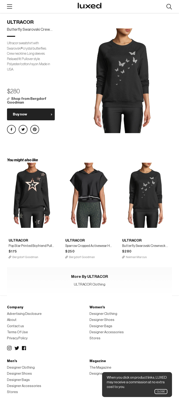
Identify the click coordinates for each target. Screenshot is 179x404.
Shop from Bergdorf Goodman (26, 100)
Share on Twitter (23, 129)
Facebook (24, 348)
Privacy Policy (17, 338)
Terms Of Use (17, 332)
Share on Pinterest (34, 129)
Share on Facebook (11, 129)
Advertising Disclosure (24, 314)
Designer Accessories (107, 332)
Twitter (16, 348)
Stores (95, 338)
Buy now (20, 114)
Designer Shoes (102, 320)
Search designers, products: (169, 7)
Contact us (15, 326)
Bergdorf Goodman (25, 257)
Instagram (9, 348)
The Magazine (100, 367)
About (12, 320)
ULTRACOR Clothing (89, 284)
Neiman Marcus (136, 257)
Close (161, 391)
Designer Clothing (103, 314)
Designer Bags (101, 326)
